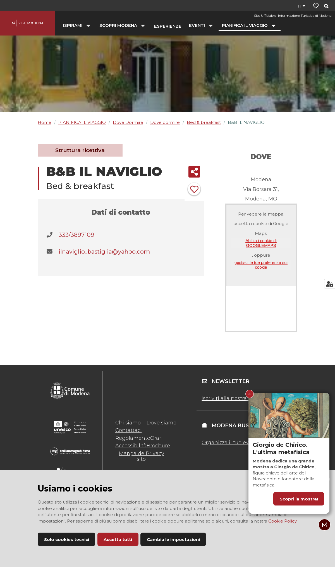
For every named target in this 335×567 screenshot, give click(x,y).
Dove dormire (165, 122)
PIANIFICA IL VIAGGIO (82, 122)
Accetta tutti (118, 539)
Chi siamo (128, 423)
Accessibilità (131, 446)
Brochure (158, 446)
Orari (156, 438)
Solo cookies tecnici (66, 539)
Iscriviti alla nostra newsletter (238, 398)
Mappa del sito (132, 456)
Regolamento (132, 438)
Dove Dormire (128, 122)
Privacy (155, 453)
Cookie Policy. (282, 521)
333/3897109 (76, 234)
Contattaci (128, 430)
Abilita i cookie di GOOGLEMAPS (261, 243)
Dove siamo (161, 423)
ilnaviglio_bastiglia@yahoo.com (104, 251)
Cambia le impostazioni (173, 539)
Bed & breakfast (204, 122)
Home (44, 122)
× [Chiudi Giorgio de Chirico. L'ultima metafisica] (249, 393)
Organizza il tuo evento (231, 443)
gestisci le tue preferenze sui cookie (261, 265)
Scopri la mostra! (299, 499)
